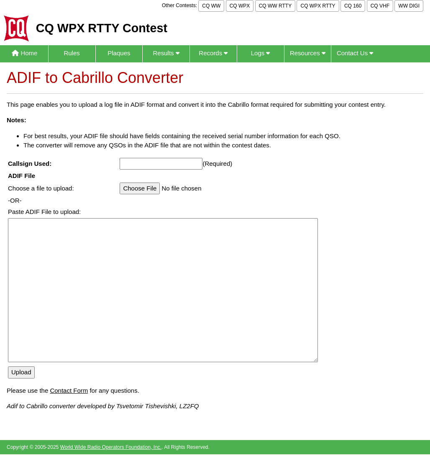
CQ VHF (380, 6)
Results (166, 53)
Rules (71, 53)
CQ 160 (352, 6)
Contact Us (355, 53)
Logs (260, 53)
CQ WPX (240, 6)
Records (213, 53)
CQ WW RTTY (275, 6)
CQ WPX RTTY (317, 6)
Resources (307, 53)
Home (24, 53)
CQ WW (211, 6)
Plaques (119, 53)
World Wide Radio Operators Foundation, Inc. (111, 447)
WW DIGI (409, 6)
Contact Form (69, 390)
